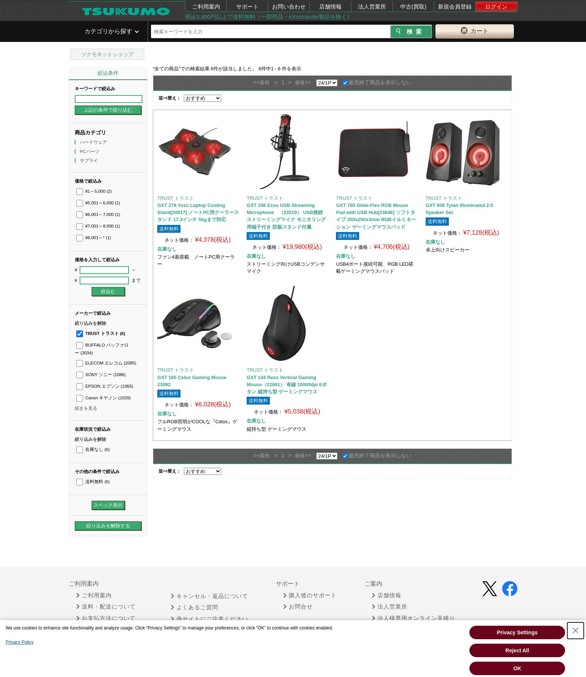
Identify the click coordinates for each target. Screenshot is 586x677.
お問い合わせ (289, 6)
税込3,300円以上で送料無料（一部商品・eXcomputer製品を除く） (268, 16)
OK (517, 668)
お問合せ (298, 607)
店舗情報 (330, 6)
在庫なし (93, 449)
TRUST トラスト (100, 333)
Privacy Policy (20, 642)
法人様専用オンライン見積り (413, 618)
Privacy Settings (517, 632)
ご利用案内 (206, 6)
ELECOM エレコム (106, 363)
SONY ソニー (101, 374)
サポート (247, 6)
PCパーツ (90, 151)
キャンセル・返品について (209, 596)
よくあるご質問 (194, 607)
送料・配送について (106, 607)
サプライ (89, 160)
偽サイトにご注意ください (209, 619)
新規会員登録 (455, 6)
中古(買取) (413, 6)
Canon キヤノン (103, 398)
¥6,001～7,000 (98, 214)
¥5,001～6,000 (98, 203)
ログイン (496, 6)
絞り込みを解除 (90, 323)
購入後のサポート (310, 595)
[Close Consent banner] (575, 630)
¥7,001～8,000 (98, 226)
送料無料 (93, 481)
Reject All (517, 650)
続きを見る (86, 408)
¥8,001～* (93, 237)
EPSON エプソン (104, 386)
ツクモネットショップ (107, 54)
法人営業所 (372, 6)
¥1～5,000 (94, 191)
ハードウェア (94, 142)
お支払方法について (106, 618)
